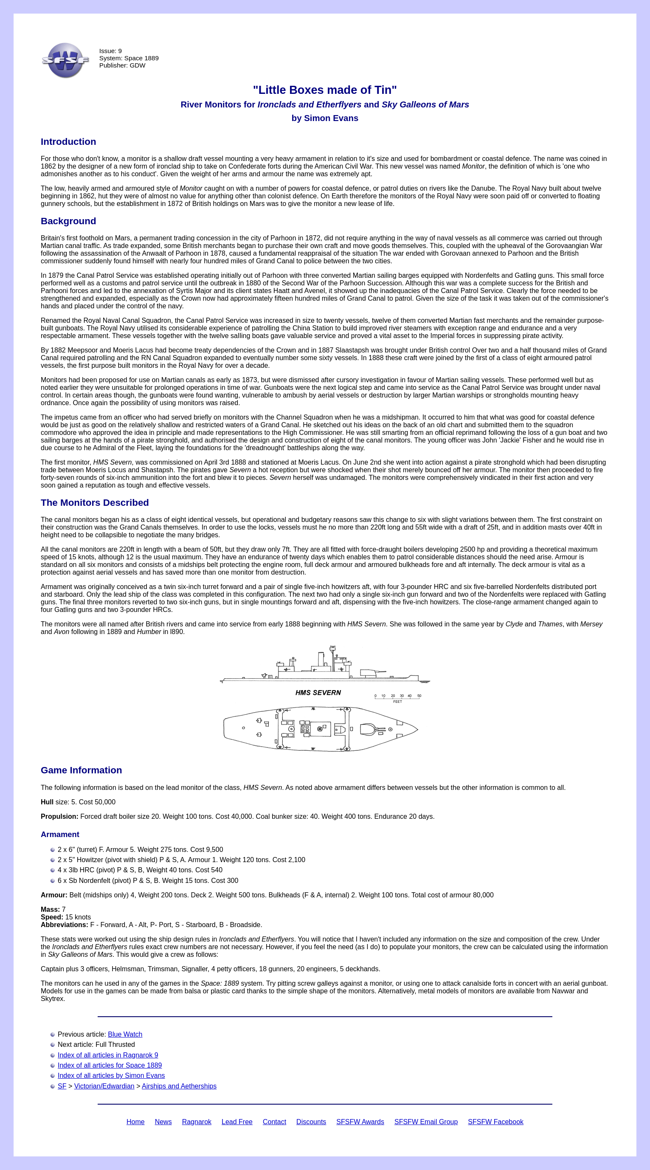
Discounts (311, 1121)
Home (136, 1121)
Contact (274, 1121)
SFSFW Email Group (426, 1121)
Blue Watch (125, 1034)
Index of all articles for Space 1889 (110, 1065)
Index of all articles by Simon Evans (111, 1075)
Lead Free (237, 1121)
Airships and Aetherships (179, 1086)
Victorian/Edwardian (104, 1086)
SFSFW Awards (360, 1121)
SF (62, 1086)
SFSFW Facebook (495, 1121)
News (163, 1121)
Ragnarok (196, 1121)
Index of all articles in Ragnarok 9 (108, 1055)
